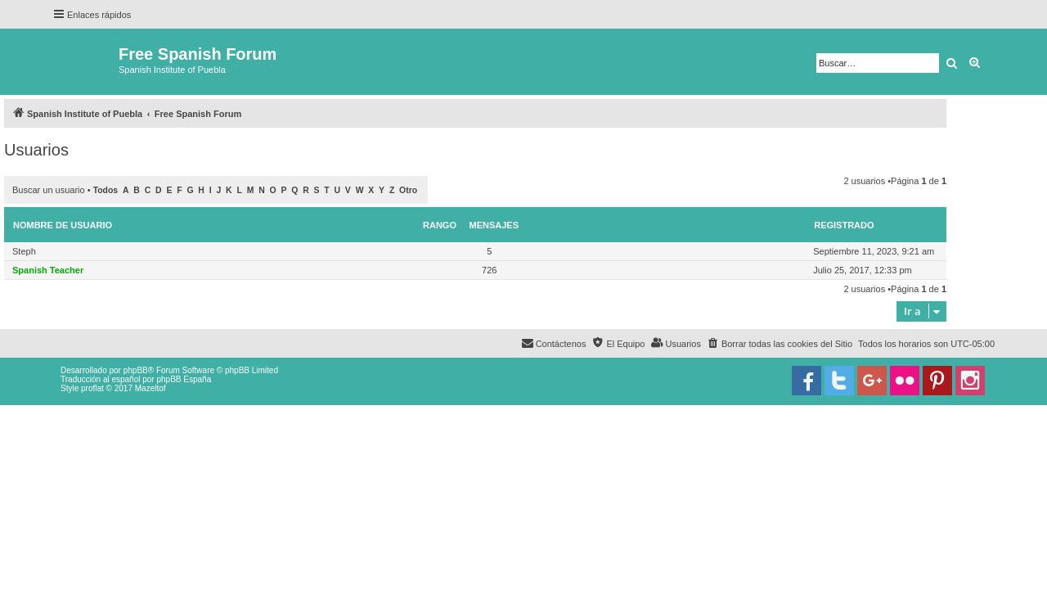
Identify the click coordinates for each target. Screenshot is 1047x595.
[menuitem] (779, 344)
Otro (408, 190)
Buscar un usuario (48, 190)
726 (489, 270)
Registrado (844, 225)
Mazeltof (150, 388)
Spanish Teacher (47, 270)
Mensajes (494, 225)
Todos (106, 190)
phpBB (136, 370)
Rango (439, 225)
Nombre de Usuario (62, 225)
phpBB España (183, 379)
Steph (24, 251)
